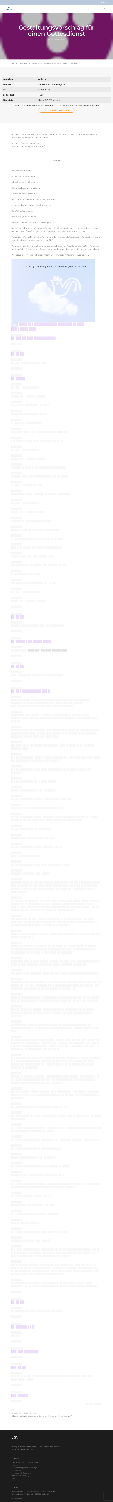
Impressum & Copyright (68, 1450)
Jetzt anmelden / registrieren (56, 107)
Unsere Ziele (63, 1448)
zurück (14, 60)
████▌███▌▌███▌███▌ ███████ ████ (47, 648)
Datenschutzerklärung (67, 1453)
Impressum (69, 1491)
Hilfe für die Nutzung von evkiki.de (72, 1440)
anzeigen (57, 97)
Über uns (62, 1443)
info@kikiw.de (16, 1477)
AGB (60, 1456)
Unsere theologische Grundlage (71, 1445)
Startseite (23, 60)
